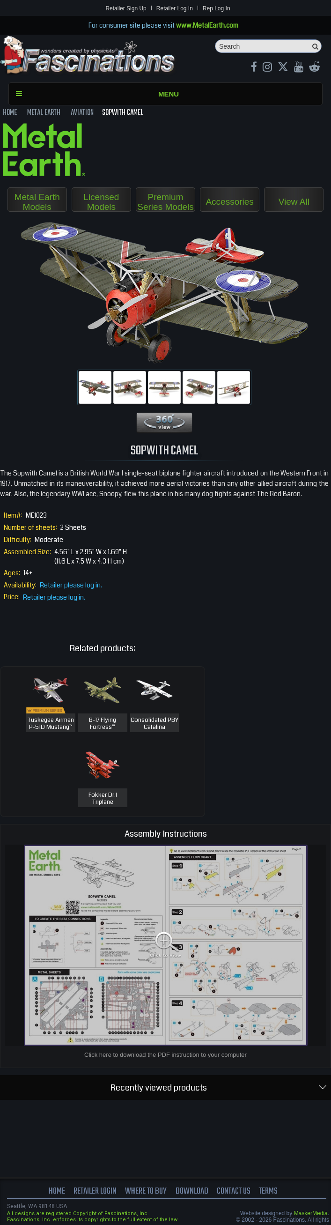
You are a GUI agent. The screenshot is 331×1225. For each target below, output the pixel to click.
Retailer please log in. (71, 585)
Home (57, 1191)
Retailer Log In (174, 8)
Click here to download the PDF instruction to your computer (165, 1054)
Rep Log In (216, 8)
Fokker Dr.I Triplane (102, 799)
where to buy (146, 1191)
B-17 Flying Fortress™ (102, 724)
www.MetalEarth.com (207, 25)
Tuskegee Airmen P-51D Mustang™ (51, 724)
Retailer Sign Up (125, 8)
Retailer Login (95, 1191)
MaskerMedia (311, 1213)
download (192, 1191)
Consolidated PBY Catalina (154, 724)
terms (268, 1191)
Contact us (233, 1191)
